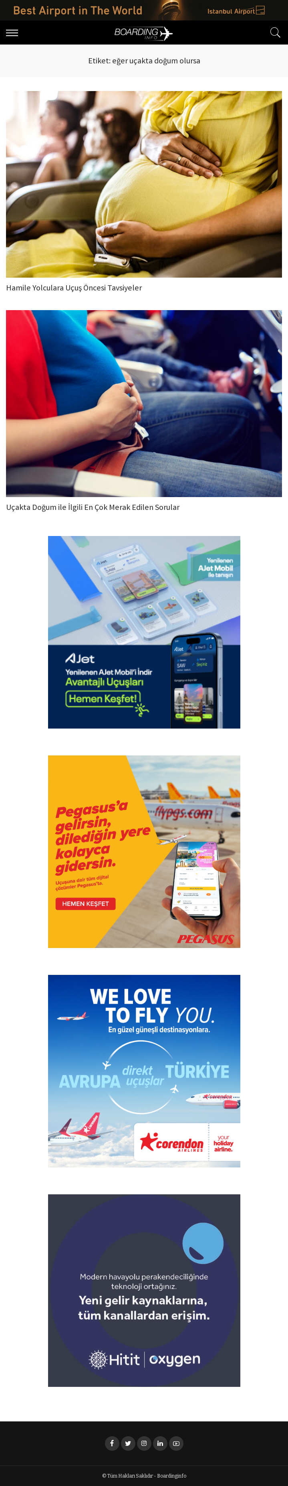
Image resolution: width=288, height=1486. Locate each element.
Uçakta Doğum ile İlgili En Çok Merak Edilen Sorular (92, 508)
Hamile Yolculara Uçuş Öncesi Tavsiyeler (74, 288)
